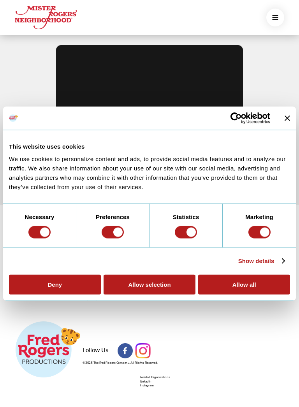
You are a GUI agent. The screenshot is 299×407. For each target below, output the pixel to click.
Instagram (143, 351)
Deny (54, 284)
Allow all (244, 284)
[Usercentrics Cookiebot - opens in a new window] (236, 118)
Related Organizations (155, 377)
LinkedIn (145, 381)
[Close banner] (287, 118)
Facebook (125, 351)
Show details (256, 261)
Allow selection (149, 284)
